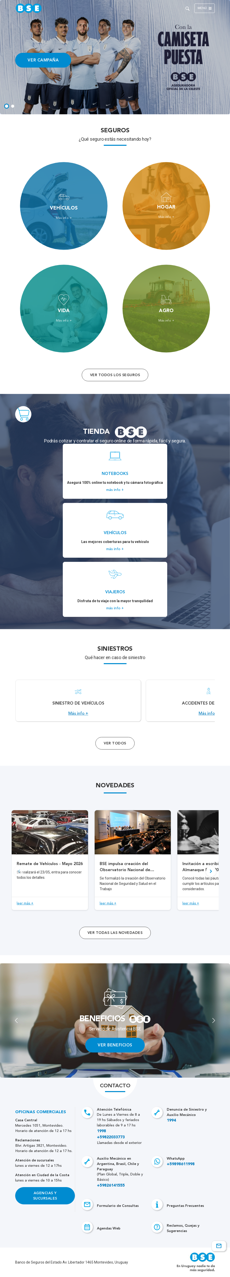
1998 (101, 1131)
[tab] (6, 106)
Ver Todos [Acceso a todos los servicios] (115, 743)
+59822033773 (111, 1137)
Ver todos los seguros (115, 375)
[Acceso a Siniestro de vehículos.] (78, 701)
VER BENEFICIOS (115, 1045)
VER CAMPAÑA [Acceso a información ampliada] (43, 60)
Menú (205, 8)
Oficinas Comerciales (40, 1112)
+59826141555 (111, 1186)
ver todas (115, 933)
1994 (171, 1121)
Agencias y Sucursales (45, 1196)
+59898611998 (181, 1164)
